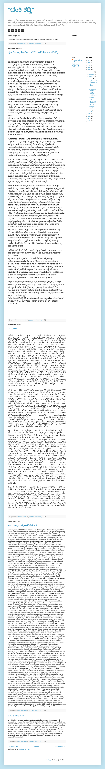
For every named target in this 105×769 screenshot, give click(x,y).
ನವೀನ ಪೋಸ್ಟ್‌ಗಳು (13, 746)
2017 (89, 62)
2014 (89, 65)
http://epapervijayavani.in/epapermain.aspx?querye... (93, 84)
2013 (89, 67)
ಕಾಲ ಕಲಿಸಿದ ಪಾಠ (16, 715)
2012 (89, 69)
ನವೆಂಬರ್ (91, 72)
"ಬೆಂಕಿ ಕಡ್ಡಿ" (21, 9)
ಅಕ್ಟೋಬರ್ (92, 74)
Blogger (49, 760)
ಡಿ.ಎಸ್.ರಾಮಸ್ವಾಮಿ (78, 61)
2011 (89, 114)
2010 (89, 116)
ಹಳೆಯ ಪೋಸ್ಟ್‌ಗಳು (60, 746)
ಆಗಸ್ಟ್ (91, 79)
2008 (89, 121)
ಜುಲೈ (90, 111)
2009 (89, 118)
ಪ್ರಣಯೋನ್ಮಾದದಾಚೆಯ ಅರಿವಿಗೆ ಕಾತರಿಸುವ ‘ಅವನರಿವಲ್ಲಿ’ (33, 52)
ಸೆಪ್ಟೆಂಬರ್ (91, 76)
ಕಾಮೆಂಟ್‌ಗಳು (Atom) (24, 749)
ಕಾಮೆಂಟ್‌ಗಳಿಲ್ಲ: (38, 43)
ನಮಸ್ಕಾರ (12, 328)
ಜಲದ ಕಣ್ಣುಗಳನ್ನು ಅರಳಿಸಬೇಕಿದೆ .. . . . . (25, 525)
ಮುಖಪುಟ (36, 746)
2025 (89, 60)
